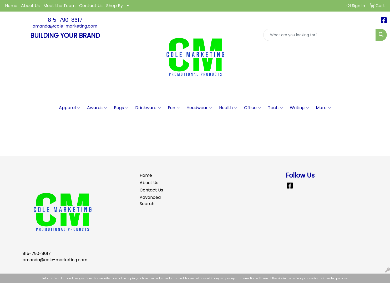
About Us (30, 6)
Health (228, 108)
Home (11, 6)
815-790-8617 (65, 20)
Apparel (69, 108)
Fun (174, 108)
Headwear (199, 108)
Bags (121, 108)
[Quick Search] (319, 35)
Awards (97, 108)
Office (252, 108)
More (323, 108)
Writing (299, 108)
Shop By (114, 6)
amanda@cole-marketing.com (65, 26)
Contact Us (91, 6)
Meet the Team (59, 6)
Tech (275, 108)
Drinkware (148, 108)
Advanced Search (150, 200)
